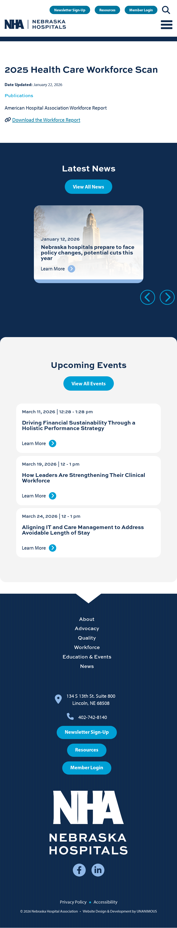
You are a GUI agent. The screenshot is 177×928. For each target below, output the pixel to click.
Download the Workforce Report (46, 120)
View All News (88, 186)
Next (167, 297)
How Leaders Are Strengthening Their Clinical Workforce (83, 477)
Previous (147, 297)
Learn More (34, 443)
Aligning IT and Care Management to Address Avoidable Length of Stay (83, 529)
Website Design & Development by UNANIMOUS (120, 911)
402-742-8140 (92, 717)
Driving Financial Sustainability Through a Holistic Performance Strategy (78, 425)
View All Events (88, 383)
